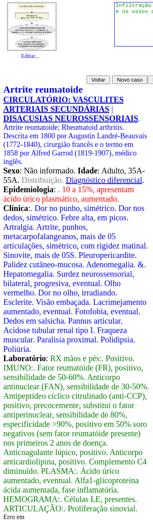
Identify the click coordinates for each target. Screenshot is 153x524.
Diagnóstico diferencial (104, 179)
